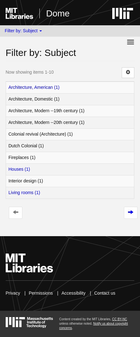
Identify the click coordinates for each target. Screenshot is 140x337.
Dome (58, 13)
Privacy (13, 293)
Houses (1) (19, 169)
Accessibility (73, 293)
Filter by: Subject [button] (23, 30)
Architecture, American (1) (34, 87)
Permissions (41, 293)
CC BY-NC (119, 319)
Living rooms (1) (24, 192)
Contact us (104, 293)
